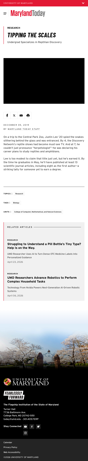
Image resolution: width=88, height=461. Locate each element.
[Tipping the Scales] (44, 81)
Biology (16, 203)
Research (19, 194)
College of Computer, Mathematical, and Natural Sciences (37, 212)
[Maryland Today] (28, 13)
